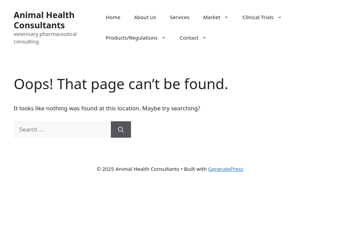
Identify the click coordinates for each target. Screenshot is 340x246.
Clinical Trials (266, 17)
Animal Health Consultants (44, 20)
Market (219, 17)
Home (113, 17)
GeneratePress (225, 168)
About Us (145, 17)
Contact (197, 37)
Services (179, 17)
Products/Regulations (139, 37)
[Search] (121, 129)
